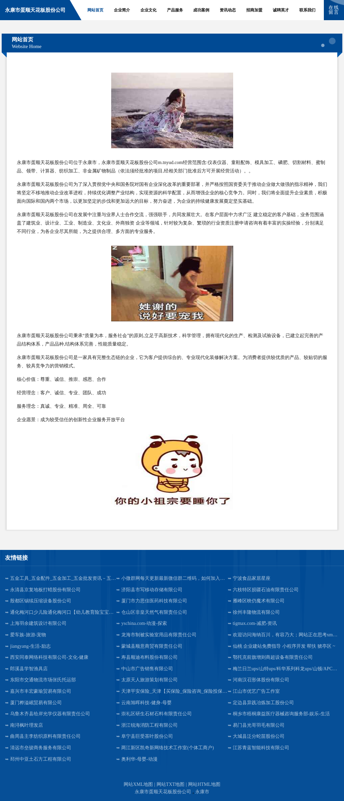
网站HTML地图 (204, 784)
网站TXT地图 (170, 784)
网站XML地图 (138, 784)
